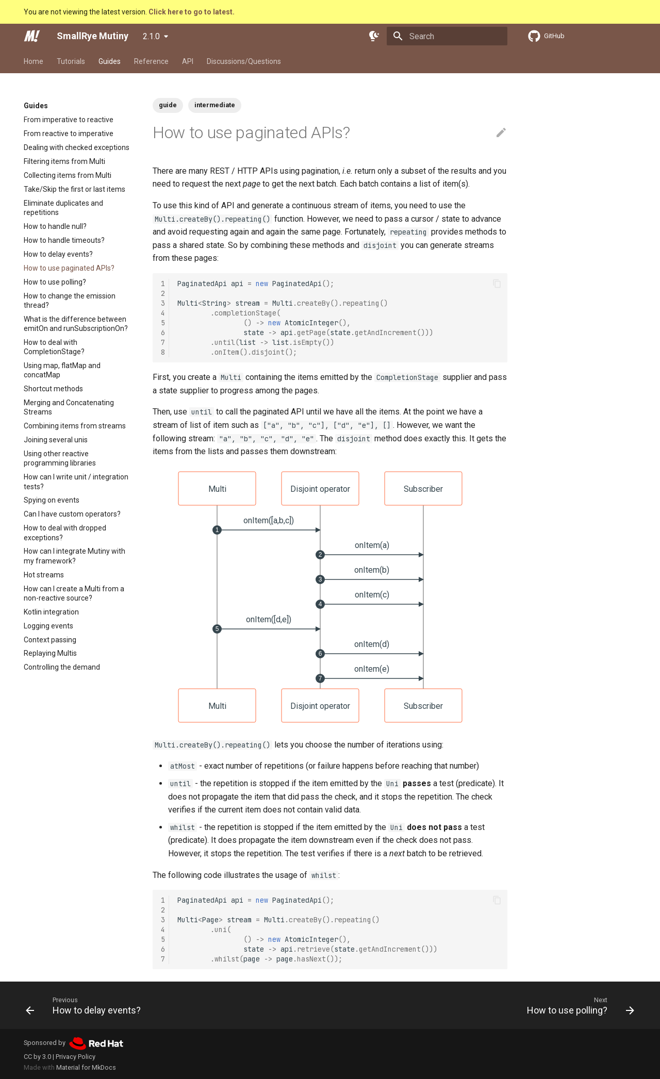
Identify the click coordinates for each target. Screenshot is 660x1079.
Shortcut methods (53, 389)
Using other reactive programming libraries (60, 458)
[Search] (447, 36)
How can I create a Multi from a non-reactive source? (74, 593)
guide (168, 105)
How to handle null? (55, 226)
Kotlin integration (51, 612)
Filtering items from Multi (64, 161)
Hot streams (44, 575)
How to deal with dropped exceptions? (65, 532)
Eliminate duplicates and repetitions (63, 208)
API (187, 61)
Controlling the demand (62, 667)
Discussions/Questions (244, 61)
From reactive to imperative (68, 133)
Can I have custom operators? (72, 514)
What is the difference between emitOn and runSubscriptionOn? (76, 324)
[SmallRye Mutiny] (32, 36)
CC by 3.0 (37, 1056)
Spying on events (51, 500)
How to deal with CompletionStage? (54, 347)
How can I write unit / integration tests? (76, 481)
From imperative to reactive (68, 119)
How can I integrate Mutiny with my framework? (74, 556)
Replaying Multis (50, 653)
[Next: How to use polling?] (577, 1005)
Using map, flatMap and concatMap (62, 370)
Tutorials (71, 61)
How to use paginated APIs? (69, 268)
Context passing (50, 640)
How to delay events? (58, 254)
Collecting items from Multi (67, 175)
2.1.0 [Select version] (151, 36)
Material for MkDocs (86, 1067)
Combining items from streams (75, 426)
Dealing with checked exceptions (76, 147)
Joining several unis (56, 440)
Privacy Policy (75, 1056)
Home (33, 61)
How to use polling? (55, 282)
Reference (151, 61)
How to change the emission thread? (70, 300)
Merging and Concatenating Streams (69, 407)
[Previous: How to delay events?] (86, 1005)
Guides (109, 61)
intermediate (214, 105)
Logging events (48, 626)
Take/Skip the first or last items (74, 189)
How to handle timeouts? (64, 240)
